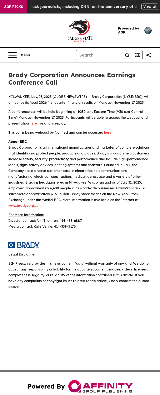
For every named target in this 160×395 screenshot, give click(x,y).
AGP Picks (13, 7)
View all (149, 6)
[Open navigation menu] (19, 55)
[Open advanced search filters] (137, 55)
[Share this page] (149, 55)
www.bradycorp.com (24, 206)
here (33, 123)
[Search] (99, 55)
